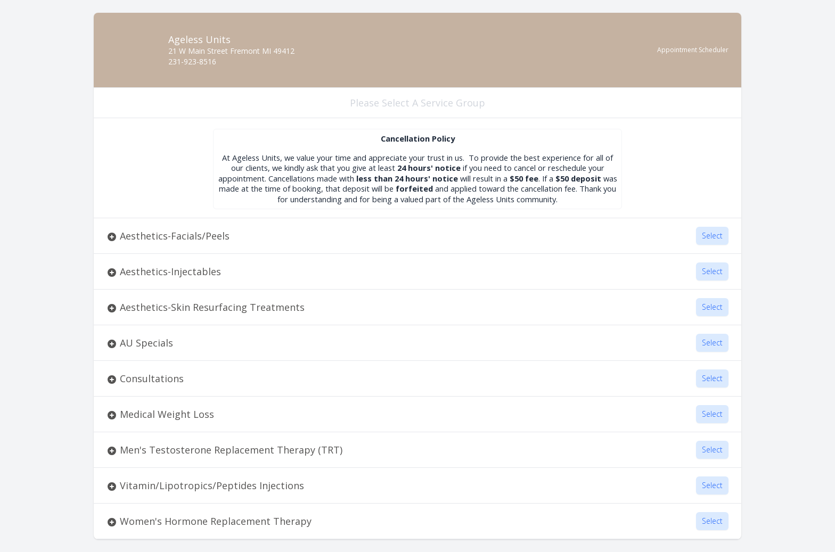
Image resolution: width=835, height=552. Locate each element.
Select (712, 235)
